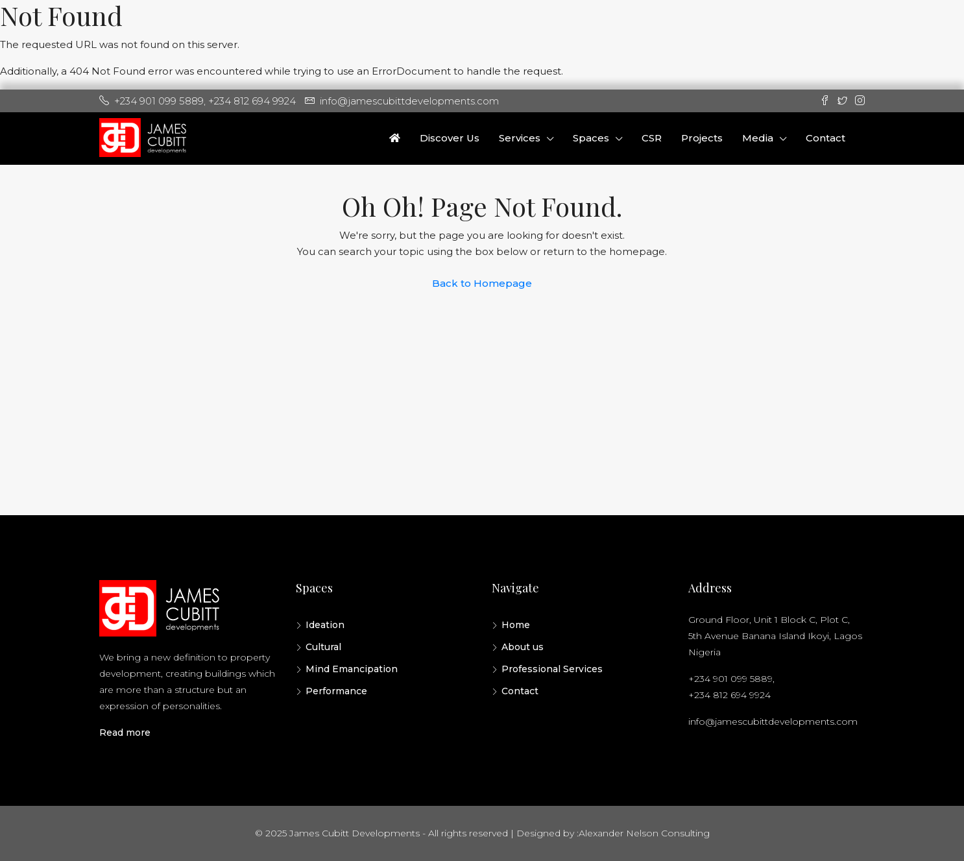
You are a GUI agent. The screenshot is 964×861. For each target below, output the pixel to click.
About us (522, 647)
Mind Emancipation (352, 669)
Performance (336, 691)
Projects (702, 138)
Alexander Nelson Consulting (644, 833)
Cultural (323, 647)
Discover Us (449, 138)
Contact (825, 138)
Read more (125, 732)
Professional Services (552, 669)
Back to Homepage (482, 283)
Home (515, 625)
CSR (652, 138)
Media (757, 138)
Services (519, 138)
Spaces (591, 138)
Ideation (325, 625)
